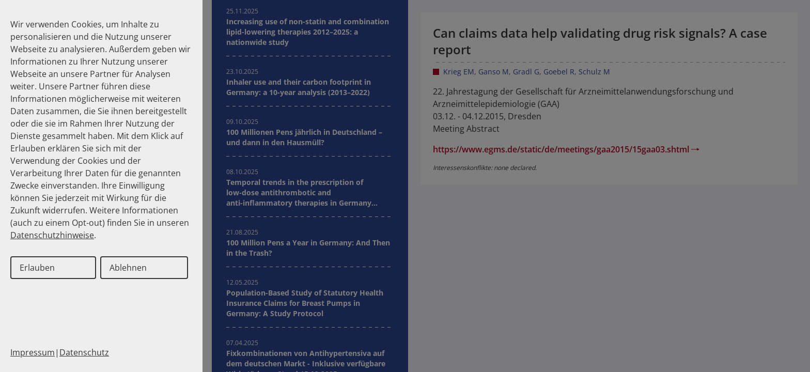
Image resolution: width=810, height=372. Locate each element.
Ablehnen (128, 267)
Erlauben (37, 267)
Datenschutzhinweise (52, 235)
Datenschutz (84, 352)
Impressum (32, 352)
